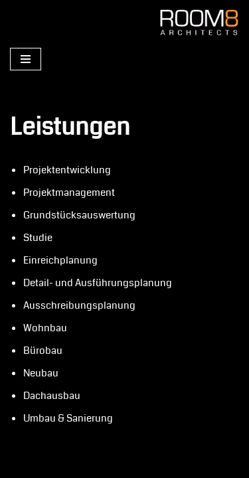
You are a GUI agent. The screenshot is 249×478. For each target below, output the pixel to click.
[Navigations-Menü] (25, 59)
